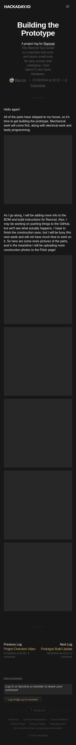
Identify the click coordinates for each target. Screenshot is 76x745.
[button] (67, 6)
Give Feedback (59, 719)
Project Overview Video (20, 649)
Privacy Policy (37, 723)
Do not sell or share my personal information (37, 728)
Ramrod (49, 43)
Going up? (37, 710)
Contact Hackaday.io (34, 719)
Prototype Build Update (56, 649)
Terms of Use (17, 723)
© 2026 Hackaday (38, 735)
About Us (13, 719)
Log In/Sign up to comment (23, 699)
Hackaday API (58, 723)
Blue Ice (17, 80)
